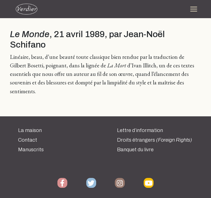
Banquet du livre (135, 149)
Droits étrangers (154, 140)
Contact (27, 140)
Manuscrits (31, 149)
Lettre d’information (140, 130)
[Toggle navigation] (193, 9)
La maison (30, 130)
